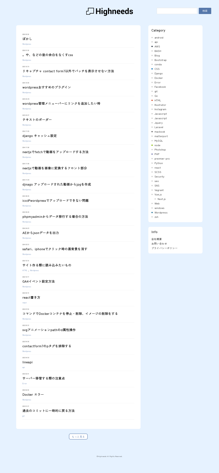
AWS (157, 46)
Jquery (159, 122)
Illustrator (160, 105)
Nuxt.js (162, 199)
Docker (159, 78)
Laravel (159, 127)
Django (159, 73)
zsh (156, 217)
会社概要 (156, 239)
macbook (160, 131)
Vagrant (159, 190)
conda (158, 64)
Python (159, 163)
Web (157, 203)
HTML (24, 270)
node (157, 145)
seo (157, 181)
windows (160, 208)
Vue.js (158, 194)
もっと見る (78, 436)
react (24, 302)
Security (160, 176)
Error (24, 383)
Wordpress (26, 44)
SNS (157, 185)
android (159, 37)
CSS (157, 69)
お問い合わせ (159, 243)
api (23, 367)
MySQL (159, 140)
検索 (205, 11)
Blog (157, 55)
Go (156, 96)
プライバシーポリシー (164, 248)
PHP (157, 154)
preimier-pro (162, 158)
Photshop (160, 149)
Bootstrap (161, 60)
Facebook (160, 86)
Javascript (161, 113)
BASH (158, 51)
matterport (161, 136)
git (23, 416)
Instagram (160, 109)
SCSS (158, 172)
